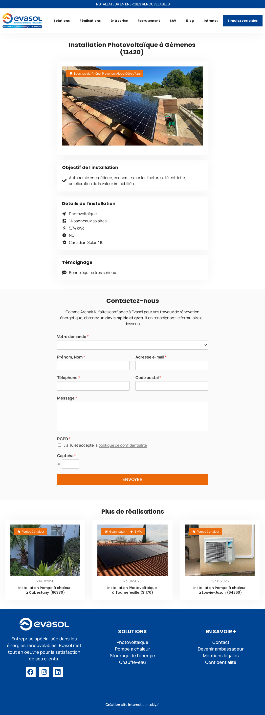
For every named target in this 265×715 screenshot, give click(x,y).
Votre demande (73, 336)
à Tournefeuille (125, 592)
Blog (190, 21)
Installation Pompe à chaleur (44, 587)
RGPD (63, 439)
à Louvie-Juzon (212, 592)
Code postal (148, 377)
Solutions (62, 21)
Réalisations (90, 21)
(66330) (57, 592)
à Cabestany (37, 592)
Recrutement (149, 21)
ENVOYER (132, 479)
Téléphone (68, 377)
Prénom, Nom (71, 357)
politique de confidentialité (122, 445)
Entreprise (119, 21)
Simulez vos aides (243, 21)
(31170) (146, 592)
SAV (173, 21)
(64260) (234, 592)
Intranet (211, 21)
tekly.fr (154, 704)
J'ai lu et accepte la (105, 445)
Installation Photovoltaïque (132, 587)
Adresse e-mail (151, 357)
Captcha (66, 455)
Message (67, 398)
